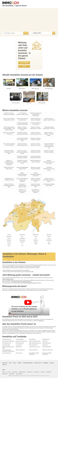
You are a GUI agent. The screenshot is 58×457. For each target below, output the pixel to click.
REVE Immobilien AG (33, 430)
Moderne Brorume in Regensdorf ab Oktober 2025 (14, 308)
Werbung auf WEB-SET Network (32, 454)
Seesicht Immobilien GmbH (21, 426)
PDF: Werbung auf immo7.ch (44, 454)
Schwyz (44, 409)
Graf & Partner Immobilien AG (8, 426)
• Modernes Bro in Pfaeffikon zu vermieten (11, 117)
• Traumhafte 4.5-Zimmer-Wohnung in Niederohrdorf (13, 101)
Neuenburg (44, 407)
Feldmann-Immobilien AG (47, 435)
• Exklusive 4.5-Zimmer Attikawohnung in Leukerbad (13, 104)
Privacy (14, 448)
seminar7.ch (5, 450)
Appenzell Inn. (5, 404)
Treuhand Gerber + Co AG (34, 432)
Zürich (43, 413)
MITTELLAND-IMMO (46, 432)
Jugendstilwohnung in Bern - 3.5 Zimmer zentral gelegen (14, 212)
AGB (10, 448)
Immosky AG (45, 430)
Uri (3, 413)
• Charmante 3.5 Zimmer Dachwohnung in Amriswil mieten (14, 127)
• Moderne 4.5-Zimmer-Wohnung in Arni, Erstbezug (13, 141)
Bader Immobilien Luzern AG (35, 428)
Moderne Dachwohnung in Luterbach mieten (14, 365)
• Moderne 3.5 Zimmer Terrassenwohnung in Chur (12, 136)
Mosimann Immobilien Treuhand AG (47, 439)
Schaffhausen (32, 409)
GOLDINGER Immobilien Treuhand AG (34, 439)
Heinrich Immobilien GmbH (34, 426)
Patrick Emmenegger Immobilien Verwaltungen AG (8, 435)
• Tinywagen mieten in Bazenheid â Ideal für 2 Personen (14, 129)
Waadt (17, 413)
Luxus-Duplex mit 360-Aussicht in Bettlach (14, 239)
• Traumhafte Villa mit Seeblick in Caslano (11, 99)
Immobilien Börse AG (6, 424)
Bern (3, 406)
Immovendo (44, 426)
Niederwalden (5, 409)
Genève (43, 406)
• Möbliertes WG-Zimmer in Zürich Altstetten (11, 124)
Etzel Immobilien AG (20, 428)
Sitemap (40, 448)
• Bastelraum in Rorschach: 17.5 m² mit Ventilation (13, 109)
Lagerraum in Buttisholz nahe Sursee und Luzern (14, 333)
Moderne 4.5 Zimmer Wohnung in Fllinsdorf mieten (14, 349)
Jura (17, 407)
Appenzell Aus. (19, 404)
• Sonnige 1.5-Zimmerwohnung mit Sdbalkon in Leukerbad (14, 138)
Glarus (17, 406)
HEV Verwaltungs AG (6, 428)
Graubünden (4, 407)
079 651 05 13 (22, 72)
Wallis (30, 413)
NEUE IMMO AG (32, 424)
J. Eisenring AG (19, 430)
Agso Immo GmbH (6, 430)
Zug (3, 415)
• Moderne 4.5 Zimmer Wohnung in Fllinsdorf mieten (13, 96)
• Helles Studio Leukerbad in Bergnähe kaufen (12, 106)
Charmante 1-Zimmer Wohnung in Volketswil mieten (14, 260)
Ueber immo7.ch (26, 448)
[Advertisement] (29, 24)
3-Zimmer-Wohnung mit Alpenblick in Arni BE (14, 185)
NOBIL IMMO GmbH (46, 428)
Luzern (30, 407)
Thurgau (44, 411)
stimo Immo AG (19, 438)
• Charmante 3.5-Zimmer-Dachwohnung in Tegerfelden (13, 114)
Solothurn (4, 411)
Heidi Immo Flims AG (33, 435)
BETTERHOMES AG (20, 424)
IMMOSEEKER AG (46, 424)
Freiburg (31, 406)
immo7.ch (51, 448)
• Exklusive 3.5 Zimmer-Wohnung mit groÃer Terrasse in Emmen (16, 122)
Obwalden (18, 409)
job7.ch (45, 448)
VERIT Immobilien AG (20, 435)
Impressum (4, 448)
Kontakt (19, 448)
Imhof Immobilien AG (6, 438)
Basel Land (31, 404)
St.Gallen (17, 411)
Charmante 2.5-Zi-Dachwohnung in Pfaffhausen (14, 280)
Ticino (30, 411)
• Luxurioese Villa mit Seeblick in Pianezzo (11, 119)
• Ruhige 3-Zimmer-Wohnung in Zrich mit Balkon (12, 146)
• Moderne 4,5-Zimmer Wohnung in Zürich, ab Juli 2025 (13, 144)
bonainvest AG (19, 432)
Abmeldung (34, 448)
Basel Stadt (44, 404)
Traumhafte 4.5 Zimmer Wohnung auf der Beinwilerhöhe (14, 383)
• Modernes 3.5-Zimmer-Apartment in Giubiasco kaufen (14, 111)
